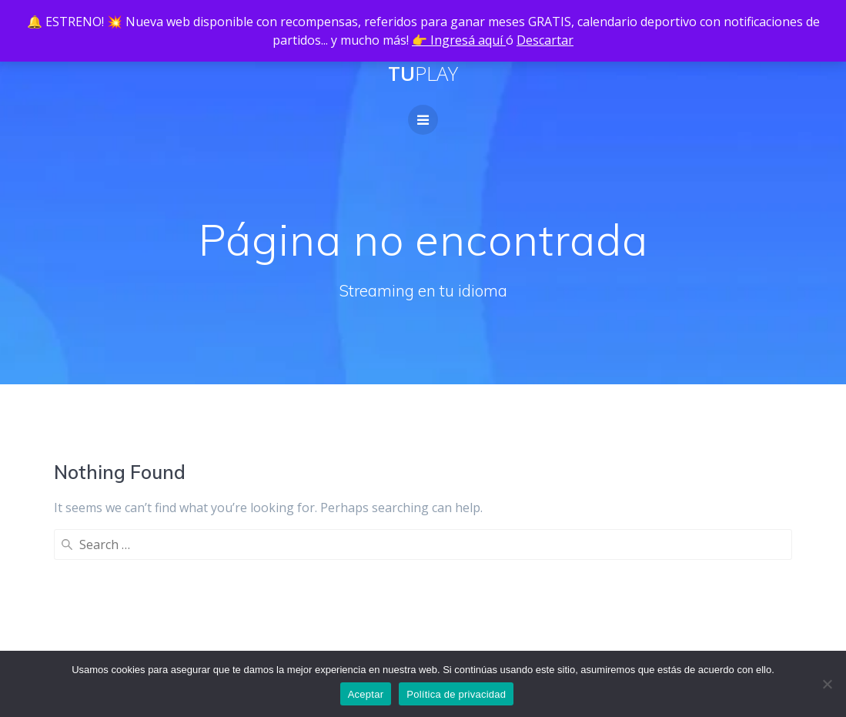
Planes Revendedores (278, 600)
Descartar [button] (545, 40)
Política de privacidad (115, 650)
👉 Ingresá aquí (459, 40)
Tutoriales (408, 650)
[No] (826, 684)
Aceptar (366, 694)
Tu (423, 74)
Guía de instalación (270, 625)
